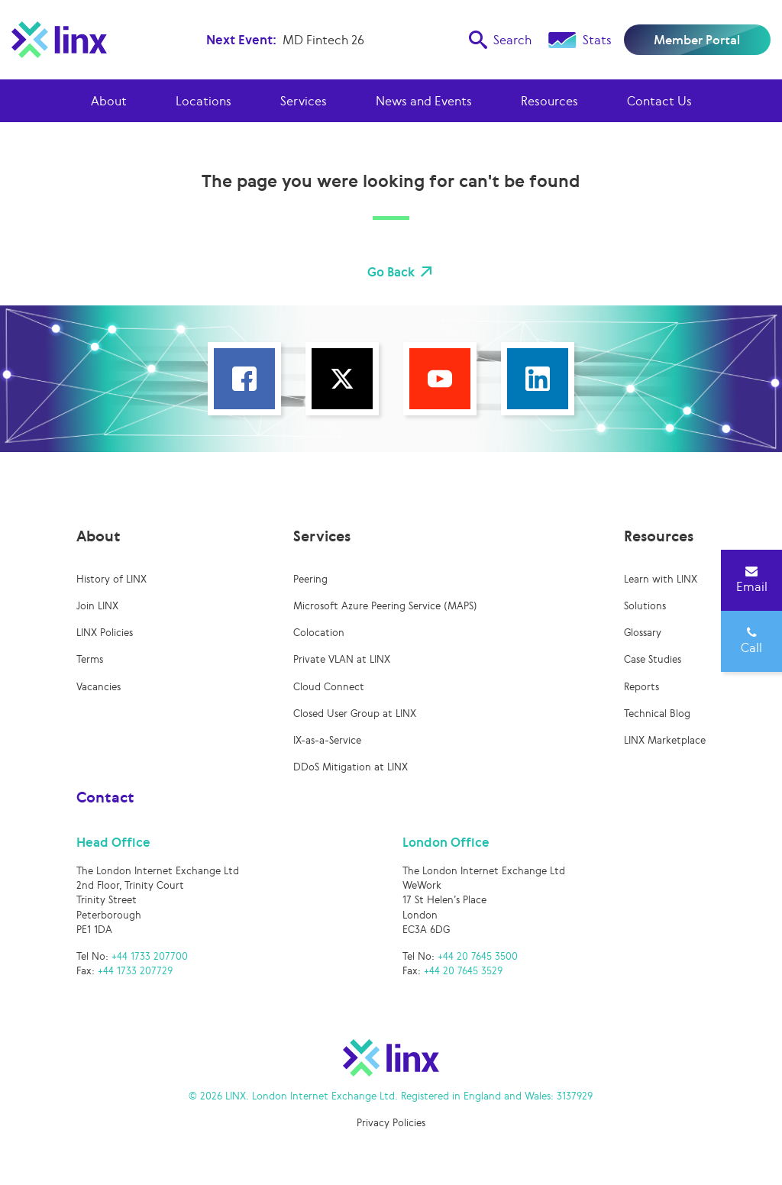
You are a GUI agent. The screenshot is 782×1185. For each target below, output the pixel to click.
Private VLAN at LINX (341, 659)
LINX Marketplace (665, 740)
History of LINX (111, 579)
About (109, 100)
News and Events (424, 100)
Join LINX (97, 605)
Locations (203, 100)
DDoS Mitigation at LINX (350, 766)
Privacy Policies (391, 1122)
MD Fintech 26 (323, 39)
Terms (89, 659)
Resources (549, 100)
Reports (641, 686)
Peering (310, 579)
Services (303, 100)
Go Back (391, 271)
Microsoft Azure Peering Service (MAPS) (385, 605)
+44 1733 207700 (149, 956)
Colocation (318, 632)
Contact (105, 797)
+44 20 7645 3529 (463, 970)
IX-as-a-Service (327, 740)
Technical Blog (657, 713)
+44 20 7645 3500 (478, 956)
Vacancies (98, 686)
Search (500, 40)
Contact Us (659, 100)
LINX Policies (104, 632)
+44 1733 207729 (135, 970)
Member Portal (697, 39)
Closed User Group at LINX (354, 713)
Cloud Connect (328, 686)
